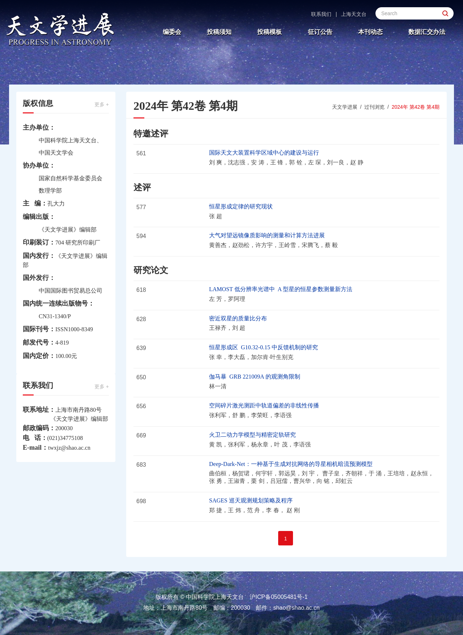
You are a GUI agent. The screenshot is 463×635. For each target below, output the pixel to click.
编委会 (172, 32)
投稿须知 (219, 32)
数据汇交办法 (426, 32)
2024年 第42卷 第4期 (415, 107)
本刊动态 (370, 32)
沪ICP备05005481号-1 (278, 597)
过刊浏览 (374, 107)
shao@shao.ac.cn (296, 608)
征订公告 (320, 32)
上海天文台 (353, 14)
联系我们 (321, 14)
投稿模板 (269, 32)
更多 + (101, 104)
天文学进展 (344, 107)
